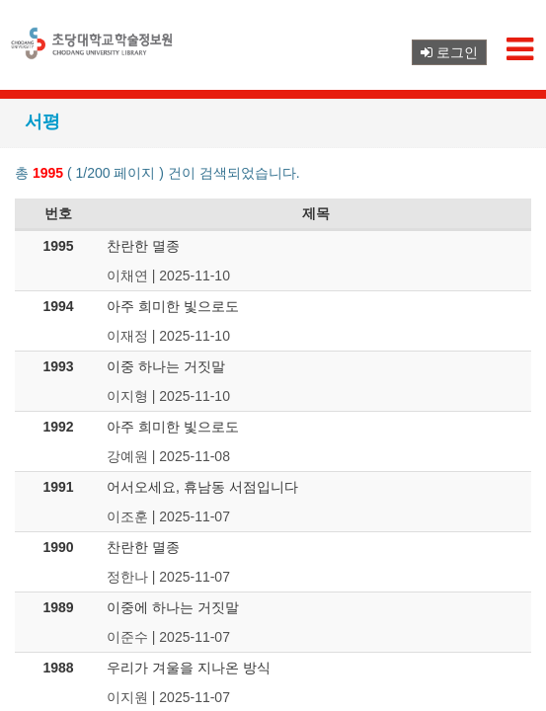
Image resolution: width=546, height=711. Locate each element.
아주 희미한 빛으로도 (173, 306)
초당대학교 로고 (94, 51)
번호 (58, 213)
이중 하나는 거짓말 (166, 366)
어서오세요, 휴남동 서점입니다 (202, 487)
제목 (316, 213)
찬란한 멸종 (143, 246)
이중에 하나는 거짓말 (173, 607)
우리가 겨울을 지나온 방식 (189, 667)
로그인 (449, 52)
